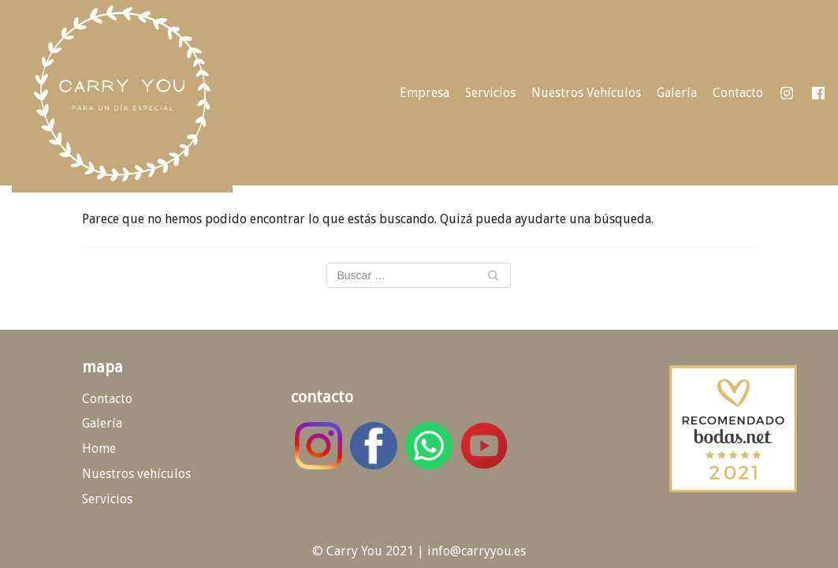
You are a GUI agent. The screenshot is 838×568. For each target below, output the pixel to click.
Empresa (424, 92)
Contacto (738, 92)
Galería (677, 92)
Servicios (490, 92)
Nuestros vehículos (136, 473)
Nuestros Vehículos (586, 92)
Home (99, 448)
